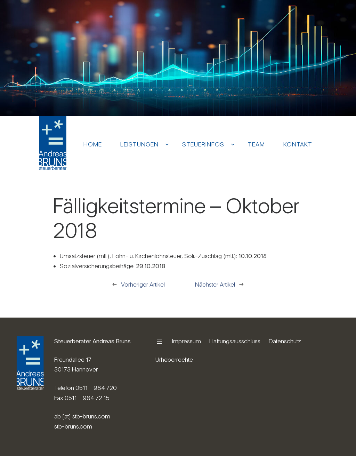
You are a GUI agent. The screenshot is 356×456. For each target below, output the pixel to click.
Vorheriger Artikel (143, 284)
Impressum (186, 341)
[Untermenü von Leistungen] (167, 144)
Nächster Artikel (215, 284)
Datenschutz (285, 341)
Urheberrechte (174, 359)
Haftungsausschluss (234, 341)
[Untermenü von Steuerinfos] (233, 144)
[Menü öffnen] (159, 341)
